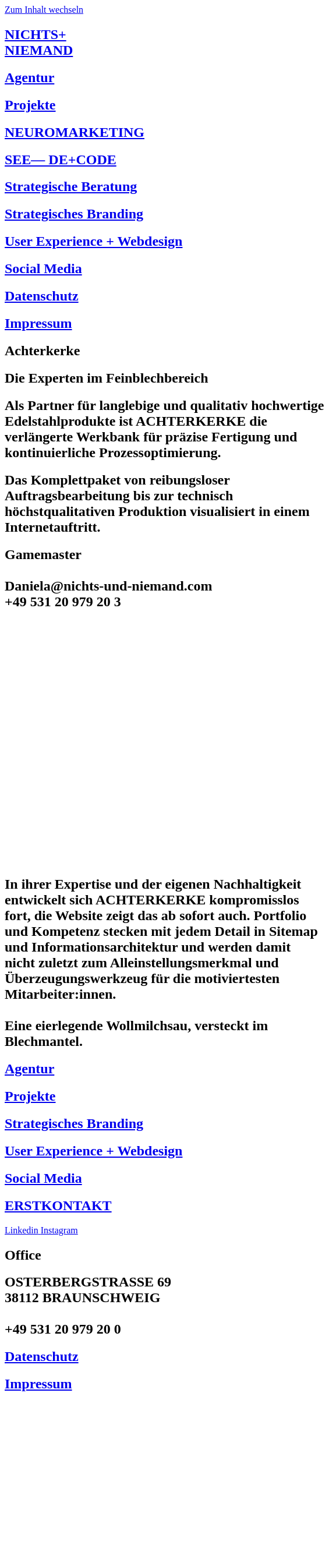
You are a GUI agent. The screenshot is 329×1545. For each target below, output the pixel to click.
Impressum (38, 1383)
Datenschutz (42, 1356)
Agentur (29, 1068)
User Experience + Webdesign (93, 1150)
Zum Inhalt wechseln (44, 10)
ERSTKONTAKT (58, 1205)
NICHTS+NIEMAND (39, 42)
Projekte (30, 1096)
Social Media (43, 1178)
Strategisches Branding (74, 1123)
